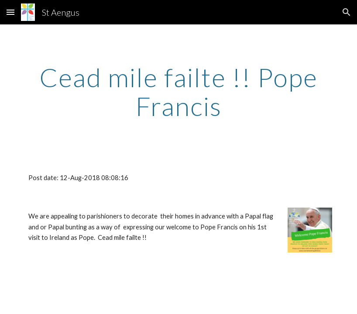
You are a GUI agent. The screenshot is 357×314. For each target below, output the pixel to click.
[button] (10, 12)
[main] (178, 91)
